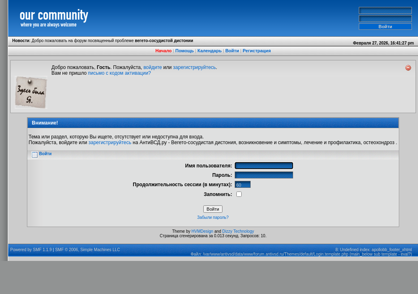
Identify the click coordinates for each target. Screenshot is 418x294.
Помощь (185, 50)
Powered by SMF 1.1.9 (31, 249)
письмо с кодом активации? (119, 73)
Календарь (210, 50)
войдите (152, 67)
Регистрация (256, 50)
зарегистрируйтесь (194, 67)
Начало (164, 50)
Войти (232, 50)
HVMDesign (202, 231)
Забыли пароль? (213, 217)
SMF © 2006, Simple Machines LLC (87, 249)
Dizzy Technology (238, 231)
